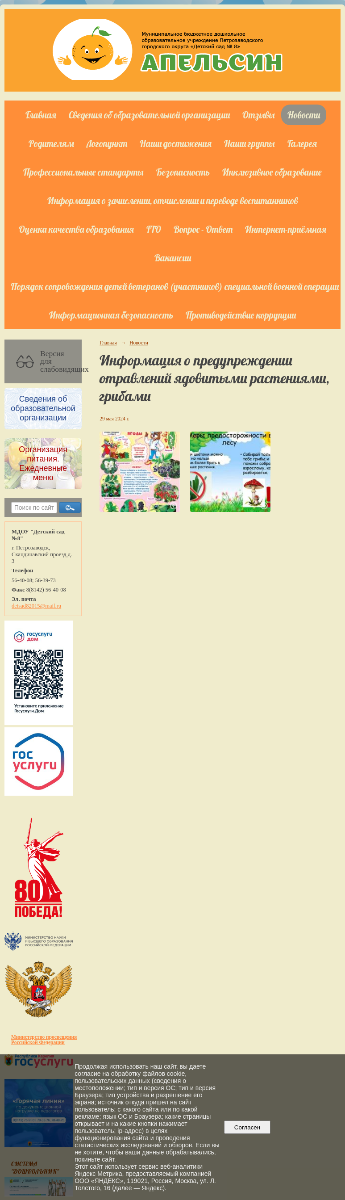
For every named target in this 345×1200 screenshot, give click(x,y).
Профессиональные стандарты (83, 172)
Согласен (247, 1127)
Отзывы (258, 115)
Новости (303, 115)
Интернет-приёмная (285, 229)
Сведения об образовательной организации (149, 115)
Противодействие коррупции (241, 315)
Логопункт (107, 143)
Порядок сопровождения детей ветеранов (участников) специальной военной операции (175, 286)
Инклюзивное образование (272, 172)
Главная (40, 115)
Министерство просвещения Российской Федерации (44, 1039)
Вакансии (172, 258)
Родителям (51, 143)
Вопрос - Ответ (203, 229)
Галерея (302, 143)
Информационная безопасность (111, 315)
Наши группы (249, 143)
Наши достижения (176, 143)
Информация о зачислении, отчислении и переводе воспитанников (172, 200)
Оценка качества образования (76, 229)
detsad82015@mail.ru (36, 606)
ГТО (153, 229)
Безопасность (183, 172)
